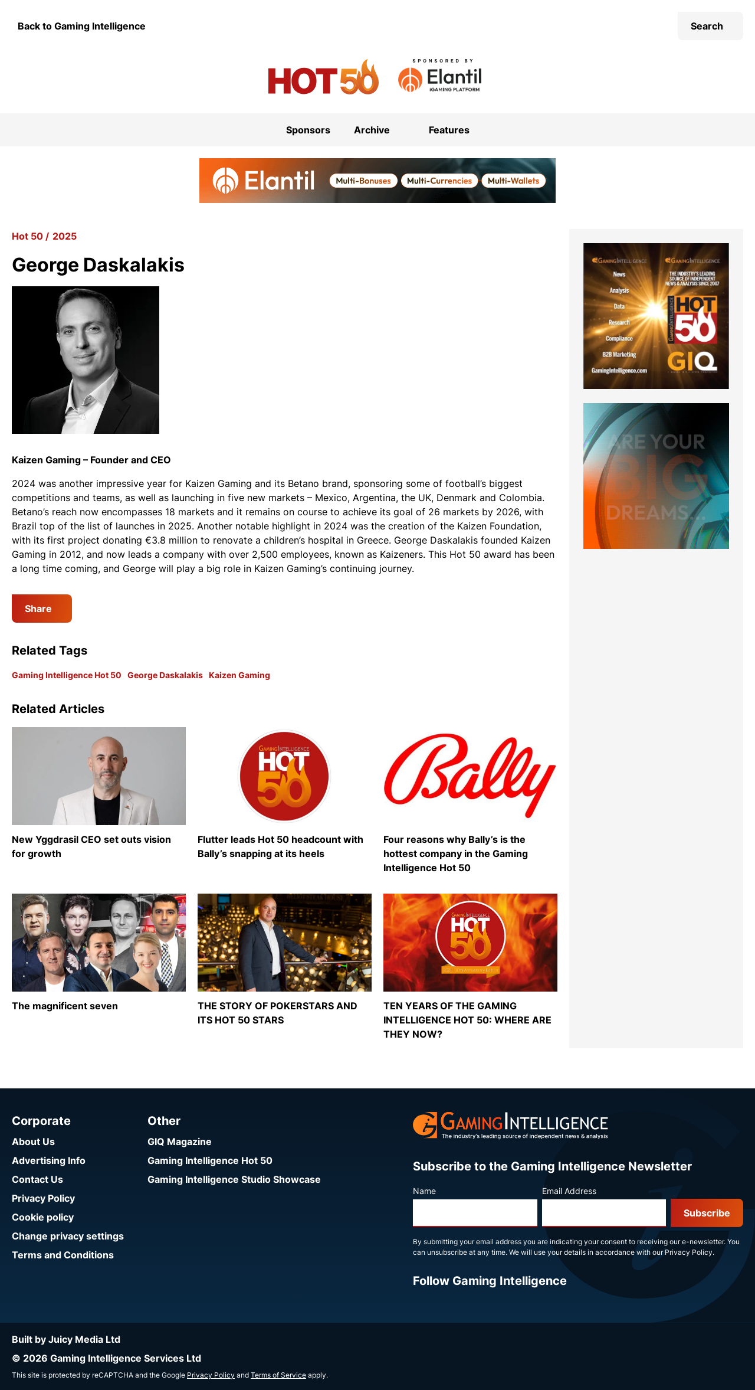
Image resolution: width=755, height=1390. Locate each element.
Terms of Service (278, 1375)
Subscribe (707, 1213)
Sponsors (308, 130)
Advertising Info (49, 1160)
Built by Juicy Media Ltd (66, 1339)
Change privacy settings (68, 1236)
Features (449, 130)
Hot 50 (27, 236)
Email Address (569, 1191)
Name (424, 1191)
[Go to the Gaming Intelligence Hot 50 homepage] (323, 76)
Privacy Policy (43, 1198)
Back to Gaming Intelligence (82, 26)
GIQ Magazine (179, 1141)
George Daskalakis (165, 675)
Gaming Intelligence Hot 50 (67, 675)
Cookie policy (43, 1217)
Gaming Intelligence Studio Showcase (234, 1179)
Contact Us (37, 1179)
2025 (64, 236)
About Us (33, 1141)
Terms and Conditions (63, 1255)
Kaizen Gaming (239, 675)
